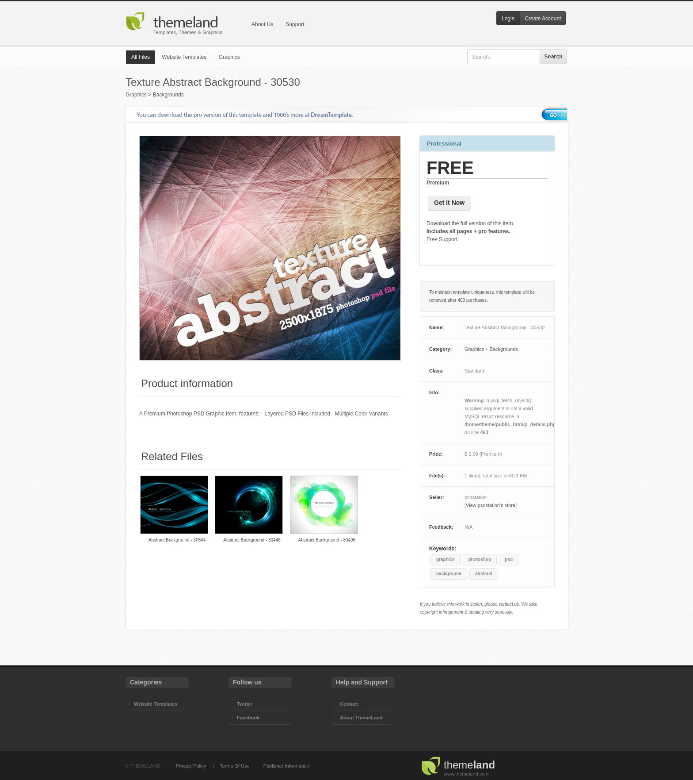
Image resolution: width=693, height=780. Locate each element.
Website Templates (184, 57)
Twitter (244, 704)
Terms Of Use (234, 765)
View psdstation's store (490, 505)
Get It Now (449, 202)
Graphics (229, 57)
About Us (262, 24)
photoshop (479, 559)
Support (295, 24)
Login (508, 18)
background (448, 573)
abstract (483, 573)
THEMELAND (145, 765)
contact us (509, 604)
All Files (140, 57)
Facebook (248, 717)
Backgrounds (168, 95)
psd (509, 559)
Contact (349, 704)
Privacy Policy (191, 765)
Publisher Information (286, 765)
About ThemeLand (361, 717)
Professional (444, 143)
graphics (445, 559)
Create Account (543, 18)
